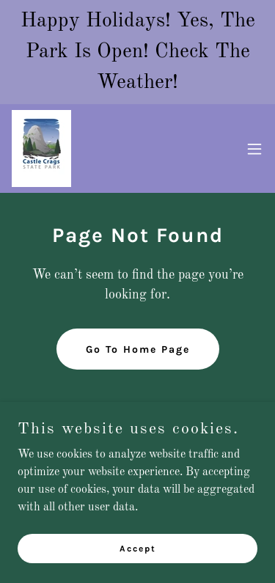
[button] (254, 149)
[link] (41, 148)
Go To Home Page (138, 349)
